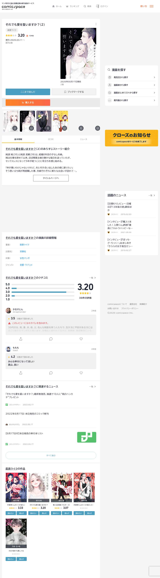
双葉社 (23, 251)
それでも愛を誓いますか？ (21, 149)
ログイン (102, 6)
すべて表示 (50, 455)
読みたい (11, 513)
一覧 (91, 278)
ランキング (72, 6)
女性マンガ (25, 258)
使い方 (143, 6)
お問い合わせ (113, 308)
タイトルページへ (51, 178)
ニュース (83, 139)
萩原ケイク (12, 30)
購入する (28, 102)
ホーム (57, 6)
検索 (87, 6)
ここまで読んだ (28, 92)
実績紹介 (143, 304)
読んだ (21, 513)
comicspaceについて (117, 304)
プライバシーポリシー (129, 308)
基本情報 (18, 139)
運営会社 (133, 304)
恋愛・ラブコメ (26, 265)
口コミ (51, 139)
